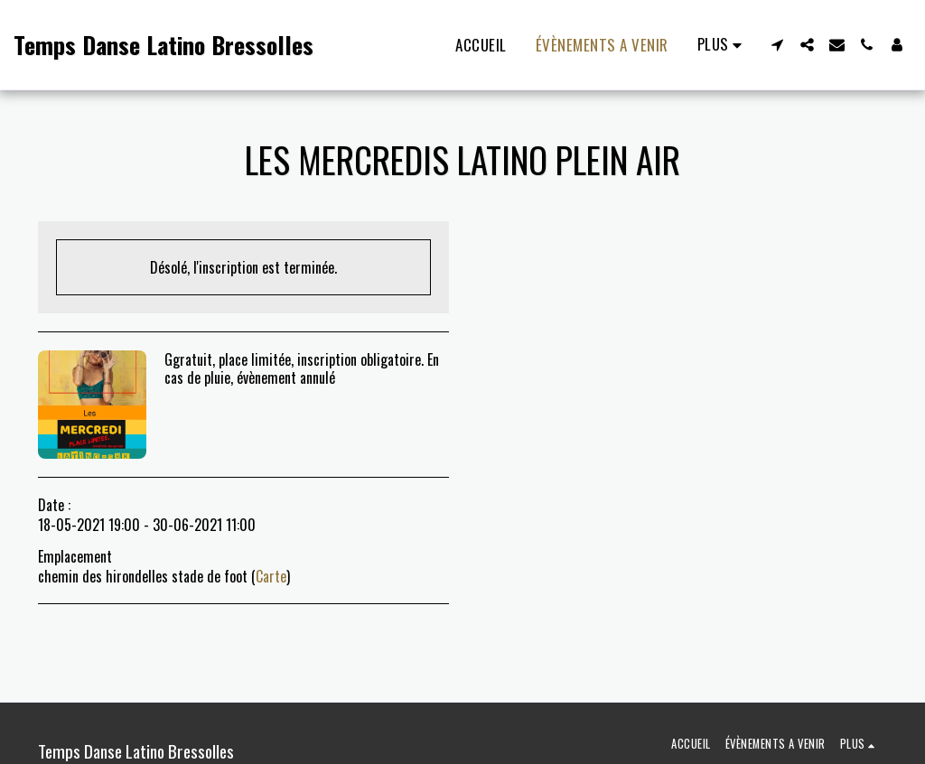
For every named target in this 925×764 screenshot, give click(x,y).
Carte (271, 576)
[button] (777, 44)
